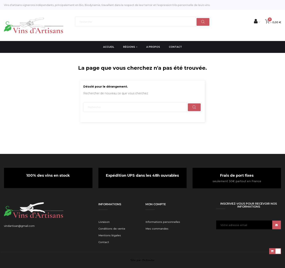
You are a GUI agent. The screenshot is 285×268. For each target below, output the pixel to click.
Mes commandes (156, 228)
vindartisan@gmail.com (19, 225)
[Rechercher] (142, 22)
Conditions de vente (111, 228)
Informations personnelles (162, 221)
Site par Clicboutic (142, 260)
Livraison (104, 221)
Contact (103, 242)
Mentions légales (109, 235)
